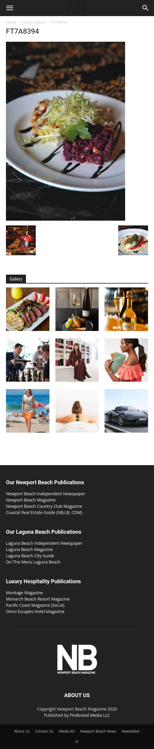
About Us (21, 731)
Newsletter (131, 731)
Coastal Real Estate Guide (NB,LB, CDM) (44, 512)
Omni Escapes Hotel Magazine (35, 611)
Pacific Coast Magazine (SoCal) (35, 605)
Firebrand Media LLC (90, 715)
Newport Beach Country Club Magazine (44, 506)
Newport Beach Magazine (31, 500)
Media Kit (66, 731)
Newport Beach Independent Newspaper (45, 493)
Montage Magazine (24, 592)
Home (11, 22)
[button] (9, 8)
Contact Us (44, 731)
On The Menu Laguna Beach (33, 562)
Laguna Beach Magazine (29, 549)
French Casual (33, 22)
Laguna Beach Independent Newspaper (44, 543)
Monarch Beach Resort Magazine (38, 599)
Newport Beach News (98, 731)
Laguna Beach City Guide (30, 555)
